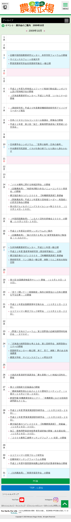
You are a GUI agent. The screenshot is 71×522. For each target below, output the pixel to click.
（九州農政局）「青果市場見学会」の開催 (30, 473)
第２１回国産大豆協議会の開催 (25, 387)
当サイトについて (7, 505)
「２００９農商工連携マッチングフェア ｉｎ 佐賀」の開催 (38, 438)
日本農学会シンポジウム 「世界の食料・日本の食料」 (36, 144)
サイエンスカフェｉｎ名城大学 (25, 59)
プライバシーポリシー (35, 505)
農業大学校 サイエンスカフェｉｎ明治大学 (31, 357)
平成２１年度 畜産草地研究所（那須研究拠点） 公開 (35, 251)
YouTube (18, 499)
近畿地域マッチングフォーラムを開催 (28, 459)
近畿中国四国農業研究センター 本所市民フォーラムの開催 (38, 55)
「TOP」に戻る (35, 488)
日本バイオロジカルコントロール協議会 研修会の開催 (36, 120)
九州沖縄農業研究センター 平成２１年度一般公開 (34, 247)
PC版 (35, 481)
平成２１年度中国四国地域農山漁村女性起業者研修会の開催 (38, 463)
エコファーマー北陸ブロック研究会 (27, 455)
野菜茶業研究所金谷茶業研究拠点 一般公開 (30, 63)
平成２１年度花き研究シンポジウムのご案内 (31, 231)
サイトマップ (20, 505)
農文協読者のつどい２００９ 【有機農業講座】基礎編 (36, 195)
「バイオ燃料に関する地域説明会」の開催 (30, 184)
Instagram (51, 499)
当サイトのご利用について (53, 505)
